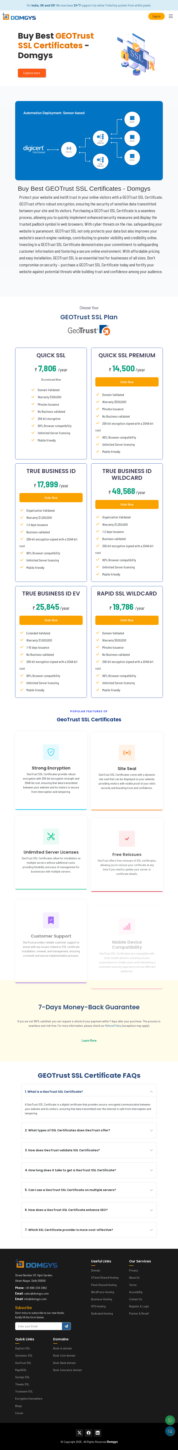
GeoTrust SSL (23, 1362)
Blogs (18, 1405)
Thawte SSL (22, 1384)
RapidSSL (21, 1369)
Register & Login (139, 1306)
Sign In (156, 16)
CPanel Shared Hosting (105, 1277)
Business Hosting (101, 1299)
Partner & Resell (139, 1313)
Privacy (133, 1270)
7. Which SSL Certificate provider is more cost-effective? (86, 1230)
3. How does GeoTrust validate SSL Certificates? (79, 1150)
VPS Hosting (98, 1306)
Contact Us (135, 1299)
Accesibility (136, 1292)
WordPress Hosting (102, 1292)
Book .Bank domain (64, 1362)
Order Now (127, 399)
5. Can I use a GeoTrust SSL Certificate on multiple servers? (88, 1190)
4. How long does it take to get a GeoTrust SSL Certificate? (88, 1170)
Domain (95, 1270)
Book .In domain (62, 1348)
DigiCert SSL (22, 1348)
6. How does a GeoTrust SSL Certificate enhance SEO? (83, 1210)
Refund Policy (96, 1025)
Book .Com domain (64, 1355)
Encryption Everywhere (28, 1398)
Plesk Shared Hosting (104, 1284)
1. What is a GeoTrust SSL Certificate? (71, 1092)
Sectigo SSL (22, 1377)
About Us (134, 1277)
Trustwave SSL (24, 1391)
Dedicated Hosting (102, 1313)
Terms (133, 1284)
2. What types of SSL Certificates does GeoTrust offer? (85, 1130)
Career (19, 1413)
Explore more (31, 73)
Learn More (71, 1040)
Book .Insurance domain (67, 1369)
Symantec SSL (24, 1355)
